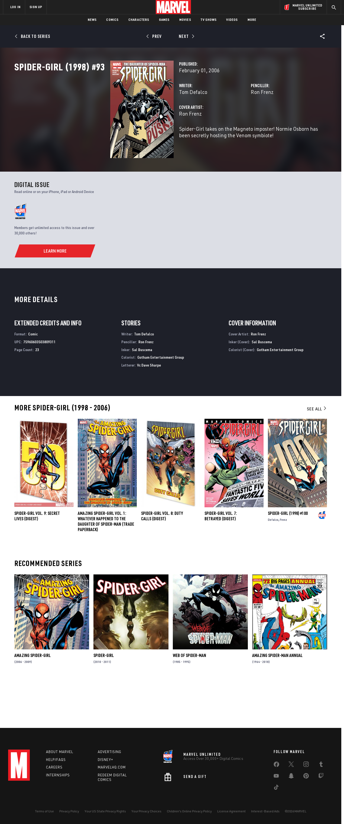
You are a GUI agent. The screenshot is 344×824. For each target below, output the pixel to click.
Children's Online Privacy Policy (189, 811)
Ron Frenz (228, 116)
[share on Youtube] (276, 777)
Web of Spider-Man (189, 699)
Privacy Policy (69, 811)
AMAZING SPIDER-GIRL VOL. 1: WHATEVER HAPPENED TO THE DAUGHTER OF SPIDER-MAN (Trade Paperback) (106, 566)
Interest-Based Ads (265, 811)
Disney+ (105, 759)
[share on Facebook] (276, 765)
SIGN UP (36, 7)
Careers (54, 767)
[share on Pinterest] (306, 777)
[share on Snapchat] (291, 777)
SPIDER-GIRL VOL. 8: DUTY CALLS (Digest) (162, 560)
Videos (232, 20)
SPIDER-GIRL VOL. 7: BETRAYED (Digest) (221, 560)
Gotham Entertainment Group (160, 401)
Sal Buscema (142, 393)
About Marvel (59, 752)
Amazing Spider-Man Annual (277, 699)
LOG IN (15, 7)
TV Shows (209, 20)
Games (164, 20)
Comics (112, 20)
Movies (185, 20)
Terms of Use (44, 811)
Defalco (273, 564)
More (252, 20)
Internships (58, 775)
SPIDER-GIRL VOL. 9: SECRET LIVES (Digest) (37, 560)
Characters (138, 20)
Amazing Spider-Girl (32, 699)
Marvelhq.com (112, 767)
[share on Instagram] (306, 765)
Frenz (283, 564)
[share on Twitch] (321, 777)
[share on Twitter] (291, 765)
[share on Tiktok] (276, 788)
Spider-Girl (103, 699)
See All (317, 453)
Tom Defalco (126, 116)
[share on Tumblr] (321, 765)
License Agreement (231, 811)
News (92, 20)
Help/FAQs (56, 759)
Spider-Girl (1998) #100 (288, 557)
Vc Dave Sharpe (149, 409)
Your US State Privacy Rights (105, 811)
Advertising (109, 752)
